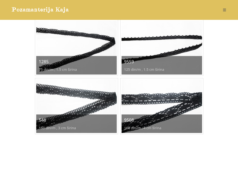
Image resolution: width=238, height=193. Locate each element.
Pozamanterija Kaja (40, 9)
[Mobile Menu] (224, 10)
